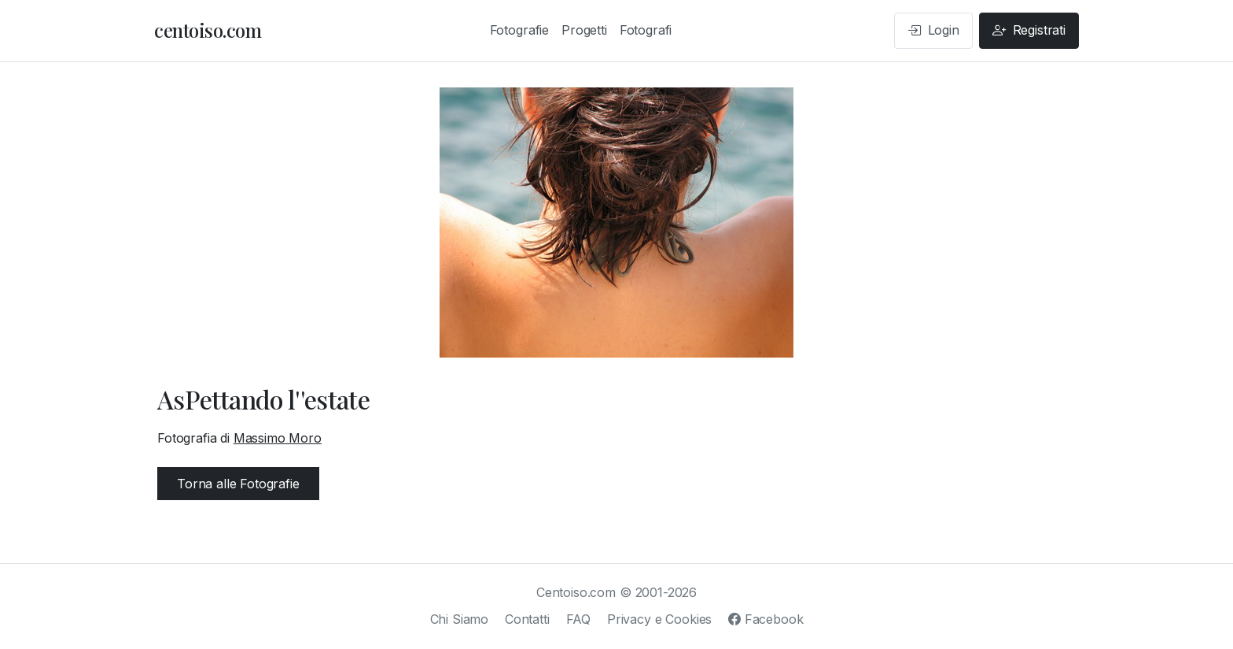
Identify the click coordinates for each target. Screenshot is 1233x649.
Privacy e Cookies (659, 619)
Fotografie (519, 30)
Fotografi (646, 30)
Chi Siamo (459, 619)
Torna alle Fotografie (238, 483)
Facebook (765, 619)
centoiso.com (207, 30)
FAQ (578, 619)
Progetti (584, 30)
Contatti (527, 619)
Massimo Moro (278, 438)
